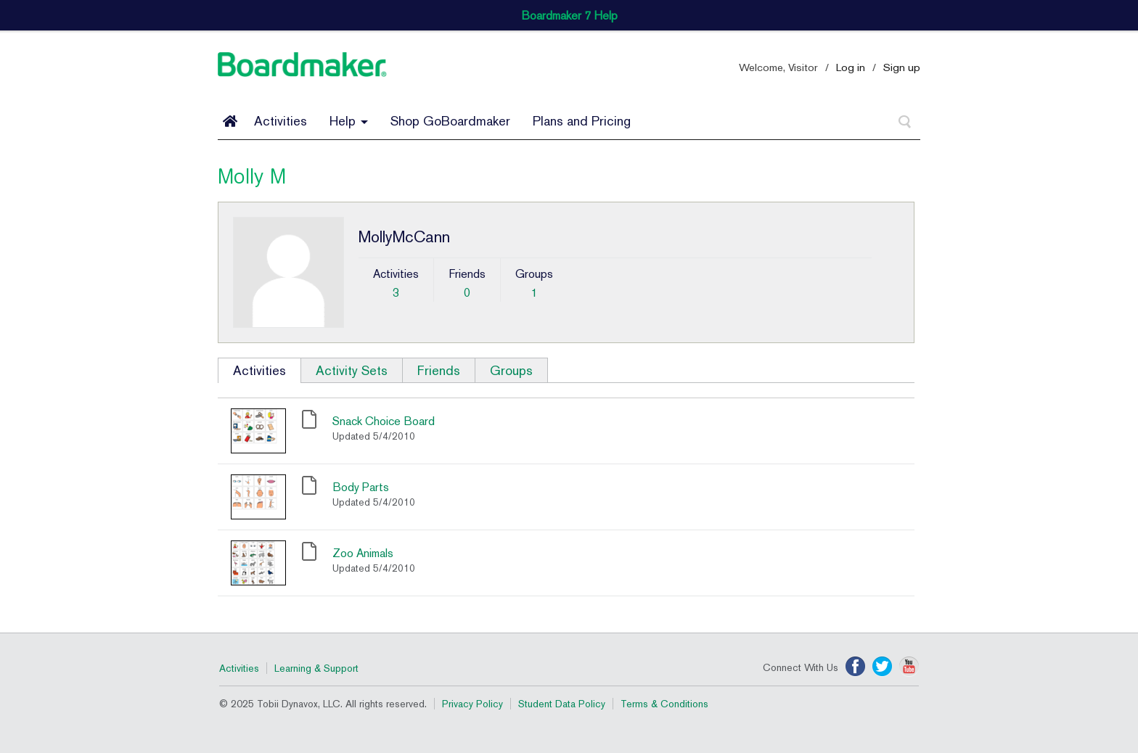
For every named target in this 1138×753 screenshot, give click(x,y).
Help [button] (348, 120)
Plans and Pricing (582, 120)
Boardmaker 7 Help (569, 15)
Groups (511, 370)
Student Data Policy (561, 703)
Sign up (901, 67)
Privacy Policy (472, 703)
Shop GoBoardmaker (450, 120)
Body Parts (360, 487)
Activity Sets (352, 370)
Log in (850, 67)
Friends (438, 370)
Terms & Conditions (664, 703)
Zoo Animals (362, 553)
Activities (280, 120)
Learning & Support (316, 668)
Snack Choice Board (383, 421)
